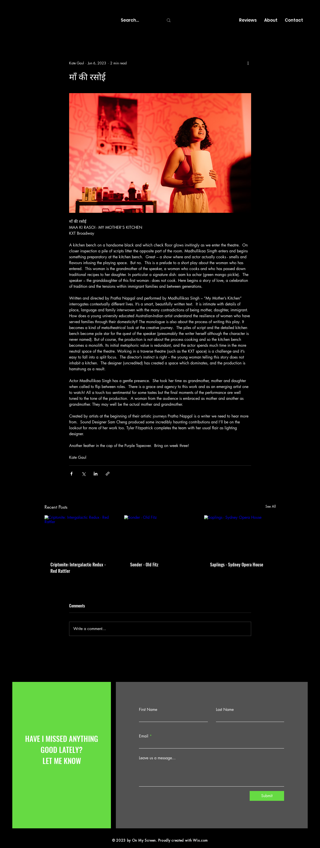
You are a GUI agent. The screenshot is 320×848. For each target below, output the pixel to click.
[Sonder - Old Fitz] (160, 535)
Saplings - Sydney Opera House (236, 564)
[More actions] (248, 63)
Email (143, 736)
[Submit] (267, 796)
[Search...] (139, 20)
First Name (148, 710)
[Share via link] (107, 473)
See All (270, 506)
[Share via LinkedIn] (95, 473)
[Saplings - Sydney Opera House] (240, 535)
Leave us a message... (157, 758)
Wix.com (200, 840)
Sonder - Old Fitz (144, 564)
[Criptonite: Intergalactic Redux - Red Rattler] (80, 535)
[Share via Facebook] (71, 473)
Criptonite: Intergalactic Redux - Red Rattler (78, 567)
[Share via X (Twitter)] (83, 473)
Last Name (225, 710)
